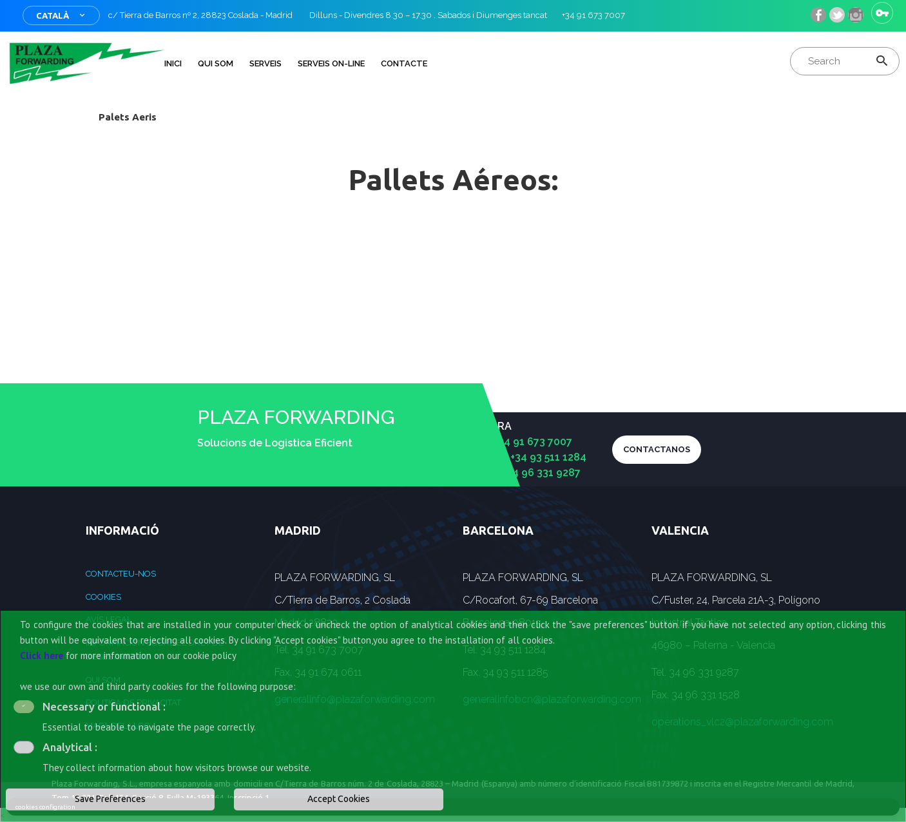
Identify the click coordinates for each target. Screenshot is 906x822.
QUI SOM (215, 63)
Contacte (404, 63)
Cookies (103, 597)
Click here (41, 655)
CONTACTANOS (656, 449)
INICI (173, 63)
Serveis (265, 63)
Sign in (882, 13)
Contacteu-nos (121, 573)
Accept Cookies (338, 799)
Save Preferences (110, 799)
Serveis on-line (331, 63)
